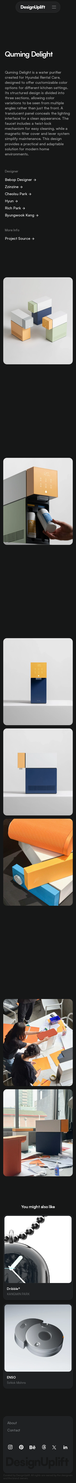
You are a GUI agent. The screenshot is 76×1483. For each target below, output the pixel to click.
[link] (38, 1257)
